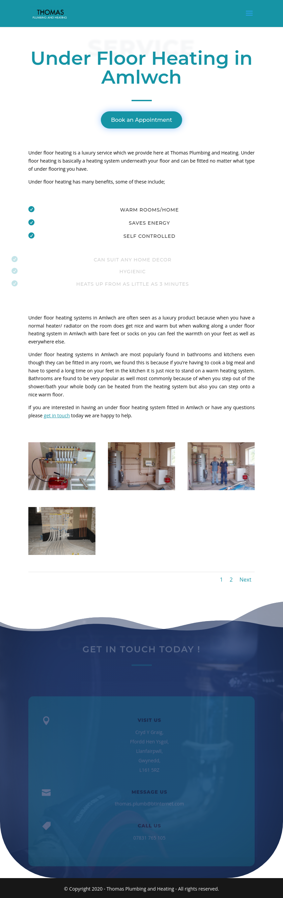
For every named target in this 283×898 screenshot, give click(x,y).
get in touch (57, 415)
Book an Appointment (141, 120)
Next (245, 579)
